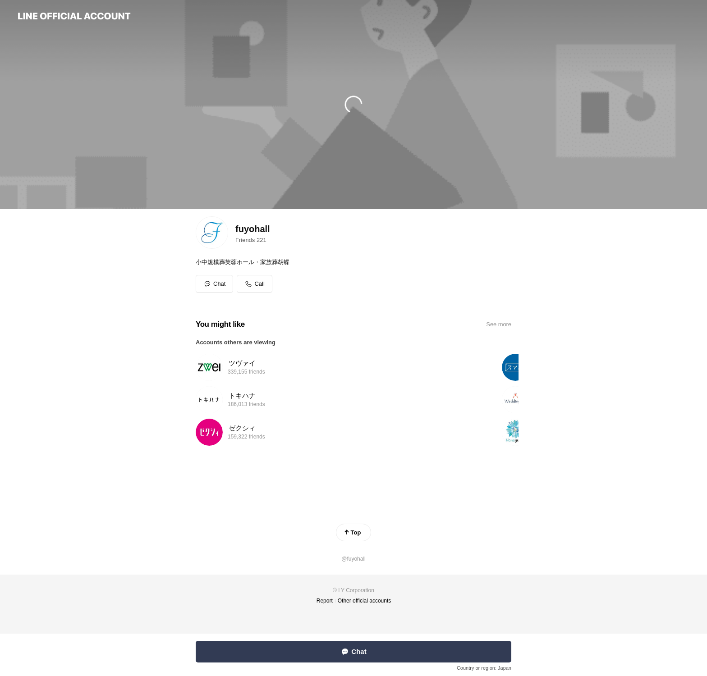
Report (325, 601)
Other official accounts (364, 601)
